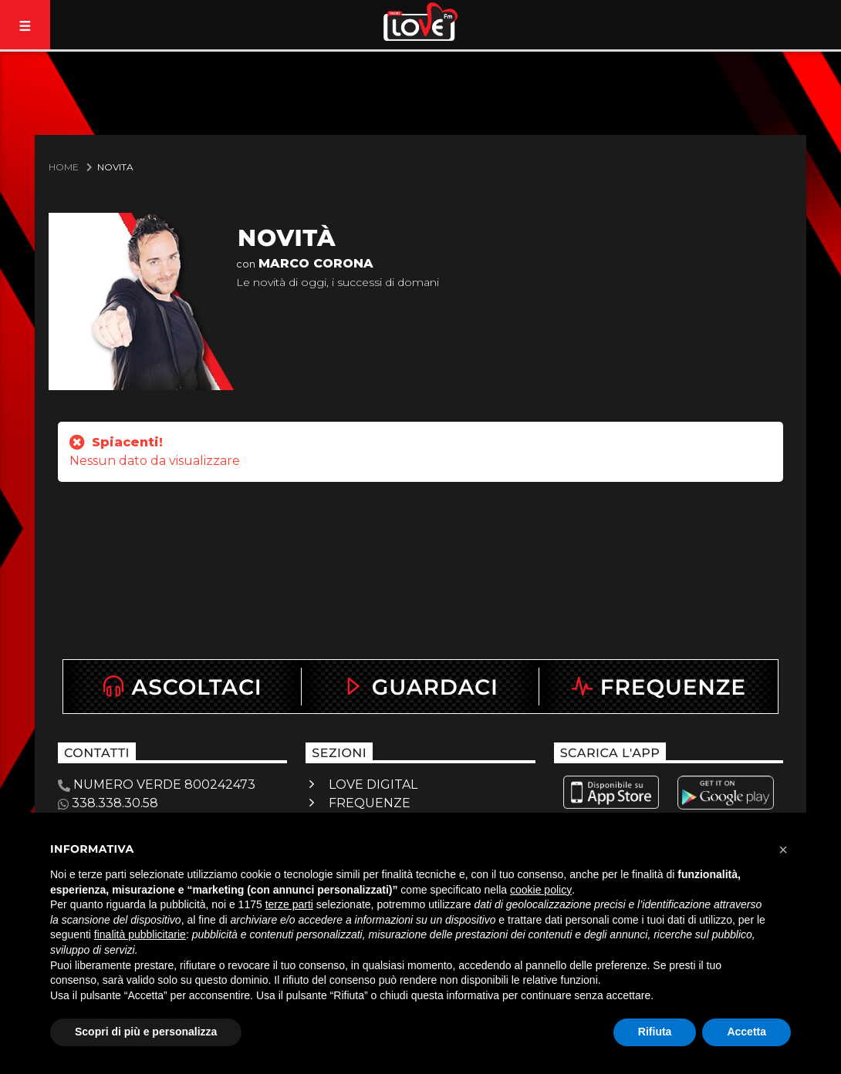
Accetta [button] (746, 1031)
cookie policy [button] (541, 890)
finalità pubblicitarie (140, 934)
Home (64, 167)
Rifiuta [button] (655, 1031)
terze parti (289, 904)
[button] (783, 849)
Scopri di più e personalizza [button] (146, 1031)
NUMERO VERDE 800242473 (156, 784)
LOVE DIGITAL (373, 784)
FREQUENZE (369, 803)
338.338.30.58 (108, 803)
